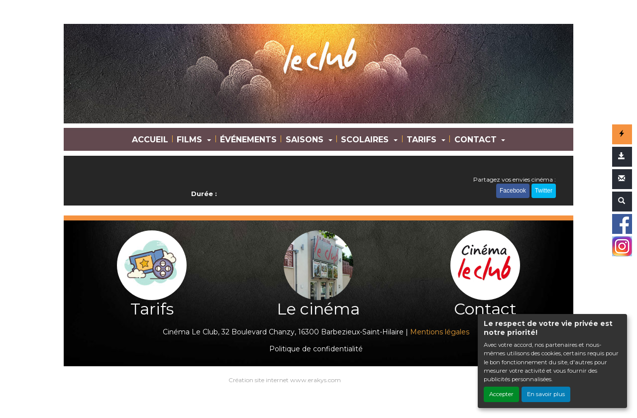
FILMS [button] (191, 139)
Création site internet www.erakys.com (284, 380)
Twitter (543, 190)
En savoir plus (546, 394)
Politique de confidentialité (316, 348)
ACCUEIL (150, 139)
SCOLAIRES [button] (366, 139)
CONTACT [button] (476, 139)
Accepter (501, 394)
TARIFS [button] (423, 139)
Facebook (513, 190)
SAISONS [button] (306, 139)
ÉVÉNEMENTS (248, 139)
